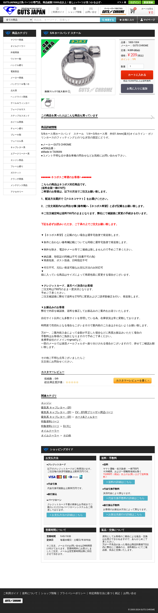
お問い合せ (91, 12)
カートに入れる (137, 74)
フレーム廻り (17, 166)
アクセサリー (17, 192)
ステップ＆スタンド (20, 115)
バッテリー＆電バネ (20, 84)
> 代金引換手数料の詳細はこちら (125, 498)
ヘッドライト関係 (19, 97)
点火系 (14, 90)
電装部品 (15, 71)
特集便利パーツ (50, 421)
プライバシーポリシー (73, 593)
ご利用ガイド (57, 12)
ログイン (134, 2)
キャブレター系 (18, 147)
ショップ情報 (75, 12)
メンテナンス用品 (19, 185)
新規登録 (148, 2)
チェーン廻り (17, 128)
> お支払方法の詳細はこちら (66, 514)
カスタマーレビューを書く (132, 380)
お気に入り (128, 19)
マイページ (146, 19)
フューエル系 (17, 141)
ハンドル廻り (17, 65)
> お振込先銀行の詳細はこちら (124, 514)
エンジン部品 (17, 160)
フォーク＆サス (18, 109)
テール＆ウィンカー (20, 103)
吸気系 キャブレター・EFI (56, 407)
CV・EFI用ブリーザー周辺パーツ (94, 412)
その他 (67, 435)
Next (152, 117)
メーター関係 (17, 78)
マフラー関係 (17, 40)
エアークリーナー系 (20, 153)
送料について (30, 593)
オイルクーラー (50, 430)
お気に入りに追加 (137, 88)
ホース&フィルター (86, 416)
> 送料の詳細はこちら (119, 482)
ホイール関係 (17, 122)
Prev (43, 117)
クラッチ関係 (17, 179)
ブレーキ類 (16, 135)
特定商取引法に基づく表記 (104, 593)
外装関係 (15, 52)
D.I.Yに (67, 426)
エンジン (46, 402)
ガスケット (16, 172)
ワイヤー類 (16, 59)
